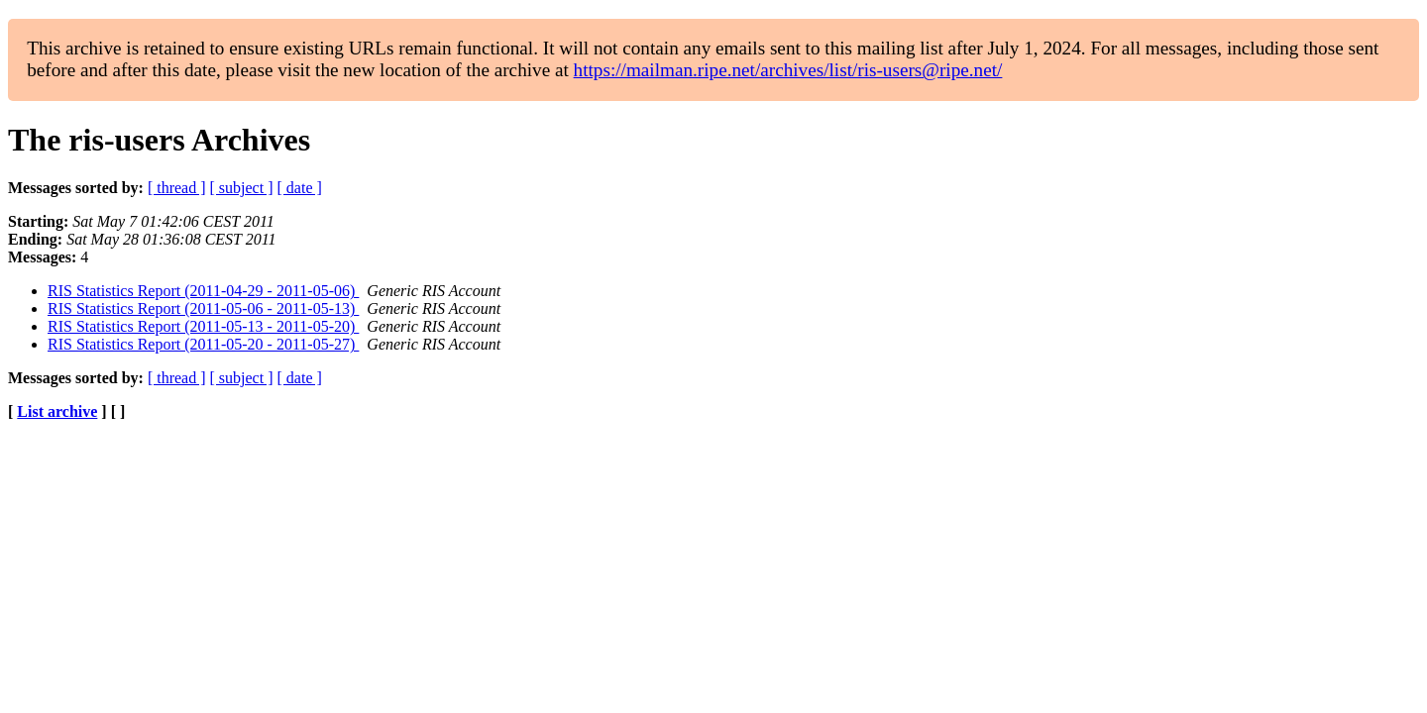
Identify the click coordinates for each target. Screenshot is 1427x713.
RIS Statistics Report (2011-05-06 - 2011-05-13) (203, 308)
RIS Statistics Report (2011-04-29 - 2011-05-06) (203, 290)
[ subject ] (242, 187)
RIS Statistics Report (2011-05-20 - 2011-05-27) (203, 344)
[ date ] (299, 187)
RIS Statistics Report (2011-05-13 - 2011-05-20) (203, 326)
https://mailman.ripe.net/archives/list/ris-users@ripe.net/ (788, 69)
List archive (57, 411)
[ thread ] (177, 187)
